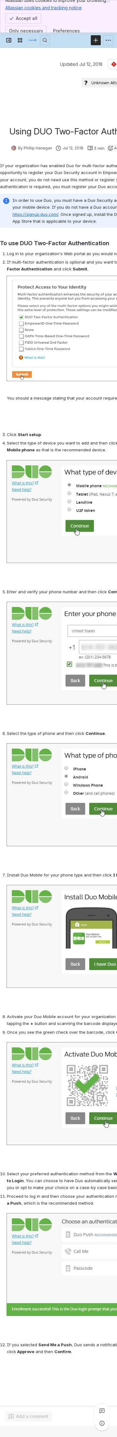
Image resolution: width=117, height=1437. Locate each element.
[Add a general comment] (28, 1416)
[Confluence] (32, 40)
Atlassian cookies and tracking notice (43, 7)
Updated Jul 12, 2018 (81, 64)
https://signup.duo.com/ (35, 214)
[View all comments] (102, 1411)
